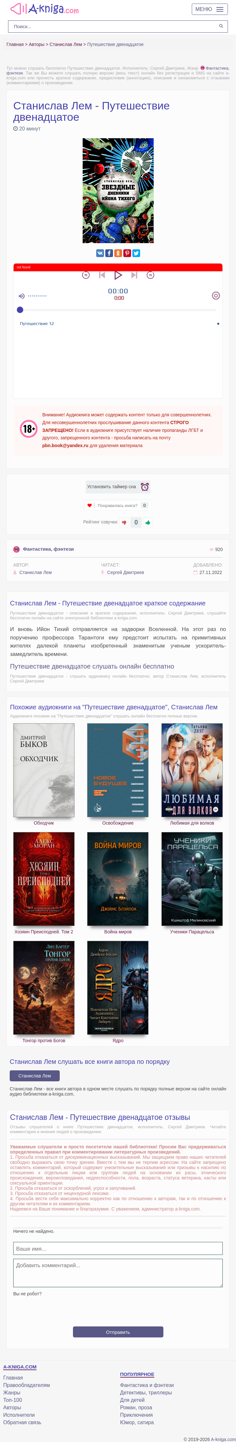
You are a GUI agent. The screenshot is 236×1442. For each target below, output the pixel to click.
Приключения (136, 1415)
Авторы (12, 1407)
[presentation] (118, 1309)
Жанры (11, 1392)
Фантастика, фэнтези (43, 549)
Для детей (132, 1400)
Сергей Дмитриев (122, 572)
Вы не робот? (27, 1293)
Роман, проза (136, 1407)
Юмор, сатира (137, 1422)
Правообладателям (26, 1385)
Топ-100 (12, 1400)
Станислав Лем (32, 572)
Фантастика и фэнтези (147, 1385)
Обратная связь (22, 1422)
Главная (13, 1377)
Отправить (118, 1332)
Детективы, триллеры (146, 1392)
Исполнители (19, 1415)
